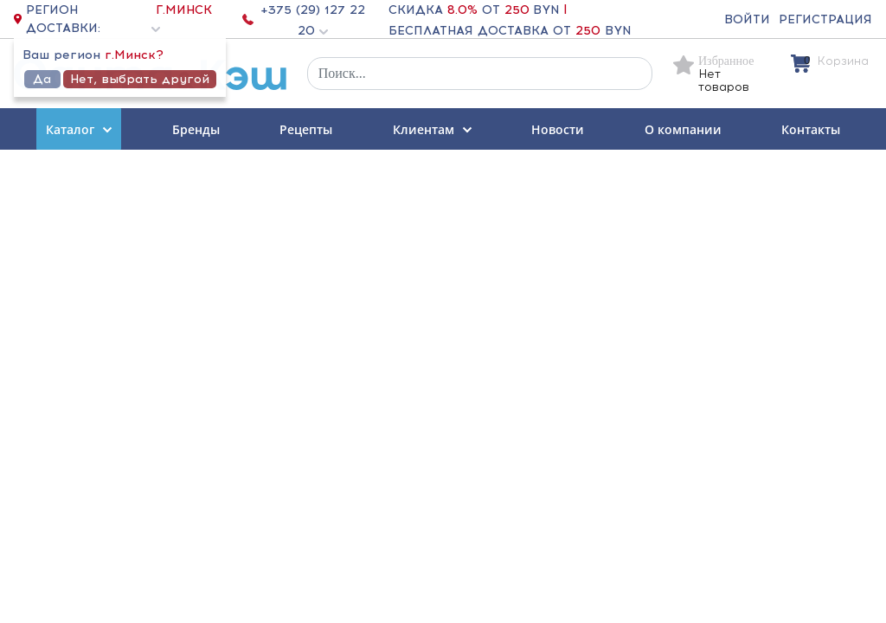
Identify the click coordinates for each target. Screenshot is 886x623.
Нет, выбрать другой (139, 79)
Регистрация (825, 19)
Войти (747, 19)
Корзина (843, 61)
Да (42, 79)
